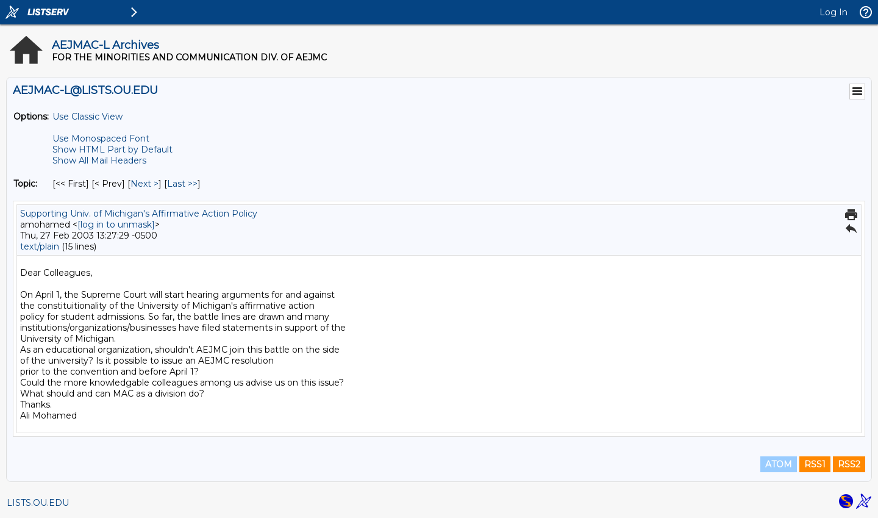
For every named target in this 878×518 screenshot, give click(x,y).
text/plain (39, 246)
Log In (833, 12)
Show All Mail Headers (99, 160)
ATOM (778, 464)
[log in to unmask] (116, 224)
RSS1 (815, 464)
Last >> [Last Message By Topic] (182, 183)
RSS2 (849, 464)
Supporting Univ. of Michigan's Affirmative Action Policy (138, 213)
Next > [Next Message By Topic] (144, 183)
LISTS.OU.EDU (38, 502)
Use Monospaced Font (100, 138)
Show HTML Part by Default (112, 149)
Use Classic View (87, 116)
